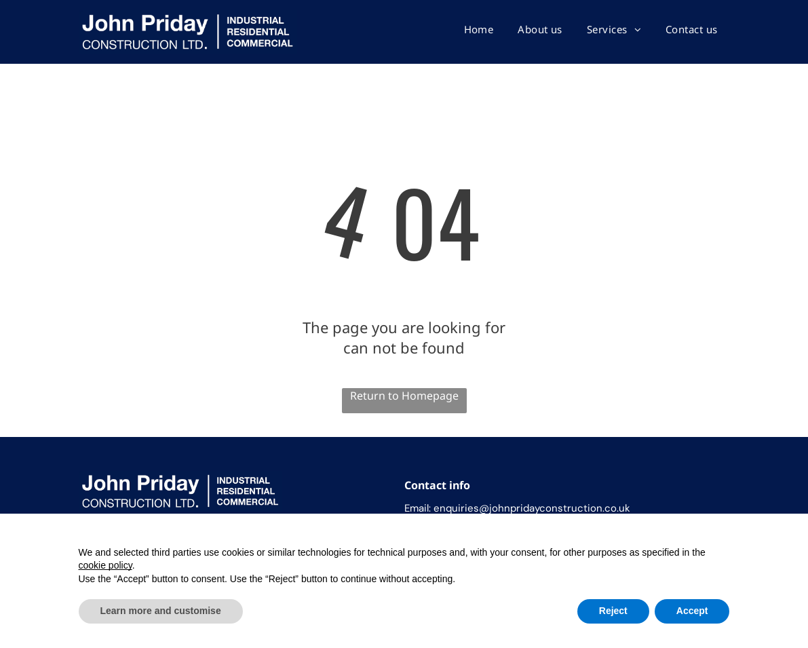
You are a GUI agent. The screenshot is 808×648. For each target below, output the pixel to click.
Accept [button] (692, 610)
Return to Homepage (404, 395)
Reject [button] (613, 610)
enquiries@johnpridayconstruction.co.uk (532, 508)
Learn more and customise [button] (160, 610)
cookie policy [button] (105, 565)
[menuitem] (479, 29)
